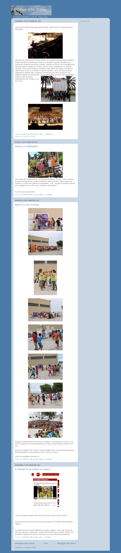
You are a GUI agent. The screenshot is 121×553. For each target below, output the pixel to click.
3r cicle (33, 136)
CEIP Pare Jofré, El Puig (29, 9)
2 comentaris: (49, 134)
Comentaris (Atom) (30, 547)
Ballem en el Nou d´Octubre (27, 205)
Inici (46, 543)
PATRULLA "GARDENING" (27, 146)
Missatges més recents (25, 543)
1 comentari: (48, 537)
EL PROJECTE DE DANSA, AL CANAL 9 (33, 469)
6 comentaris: (49, 194)
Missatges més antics (66, 543)
